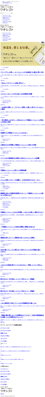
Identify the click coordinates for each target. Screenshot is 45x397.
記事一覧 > (2, 322)
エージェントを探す (7, 21)
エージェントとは (6, 15)
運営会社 (2, 393)
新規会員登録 (5, 2)
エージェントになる (7, 16)
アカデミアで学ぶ (6, 19)
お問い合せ (5, 22)
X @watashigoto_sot (4, 368)
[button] (2, 54)
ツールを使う (5, 67)
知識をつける (5, 17)
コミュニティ (5, 20)
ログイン (10, 2)
